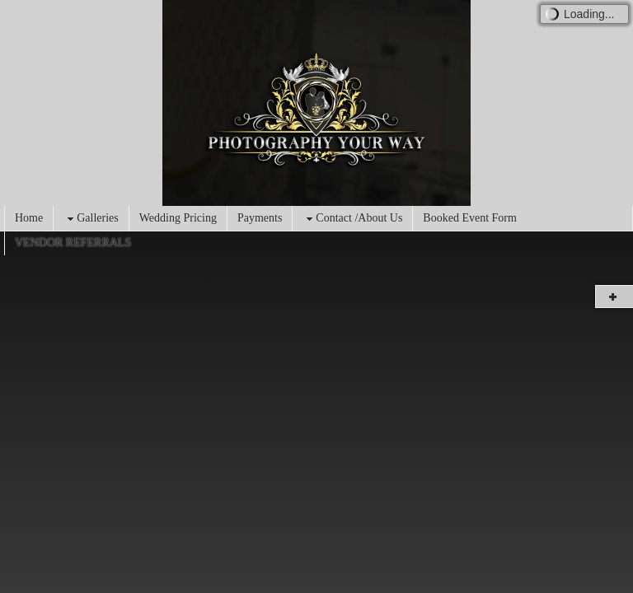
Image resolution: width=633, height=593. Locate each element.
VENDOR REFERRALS (73, 242)
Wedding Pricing (178, 218)
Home (29, 218)
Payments (259, 218)
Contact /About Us (352, 219)
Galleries (91, 219)
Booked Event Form (470, 218)
